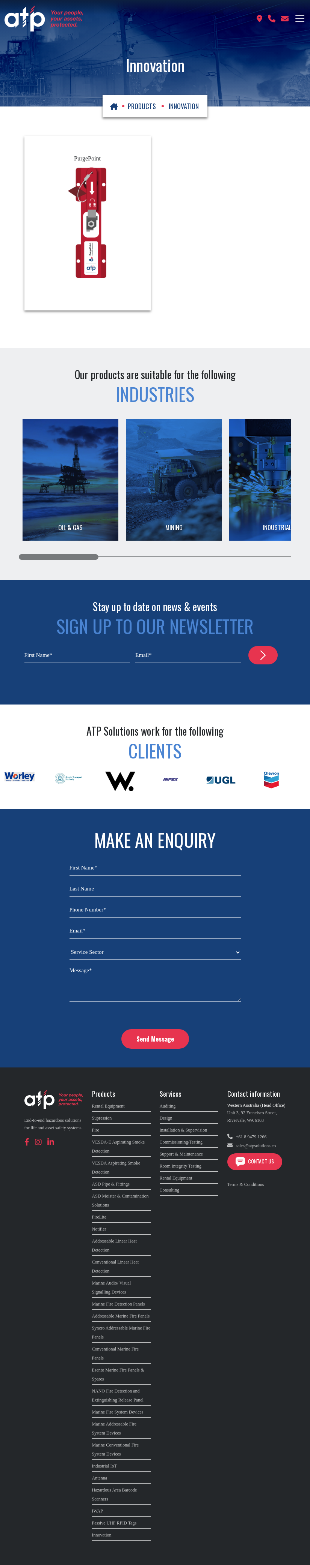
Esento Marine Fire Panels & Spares (118, 1374)
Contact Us (255, 1161)
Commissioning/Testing (181, 1142)
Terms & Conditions (245, 1184)
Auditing (168, 1106)
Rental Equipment (108, 1106)
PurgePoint (87, 158)
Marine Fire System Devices (118, 1412)
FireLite (99, 1217)
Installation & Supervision (183, 1130)
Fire (95, 1130)
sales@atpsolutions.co (251, 1145)
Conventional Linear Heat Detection (115, 1266)
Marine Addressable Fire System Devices (114, 1428)
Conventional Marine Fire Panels (115, 1353)
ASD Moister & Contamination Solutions (120, 1200)
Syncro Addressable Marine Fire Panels (121, 1332)
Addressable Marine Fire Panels (121, 1316)
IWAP (97, 1511)
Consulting (170, 1190)
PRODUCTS (142, 106)
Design (166, 1118)
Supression (102, 1118)
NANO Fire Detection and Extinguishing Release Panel (118, 1395)
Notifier (99, 1229)
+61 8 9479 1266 (247, 1136)
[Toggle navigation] (299, 19)
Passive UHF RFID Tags (114, 1523)
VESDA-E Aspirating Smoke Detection (118, 1146)
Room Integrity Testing (181, 1166)
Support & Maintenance (181, 1154)
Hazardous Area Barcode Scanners (114, 1494)
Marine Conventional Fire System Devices (115, 1449)
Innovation (102, 1535)
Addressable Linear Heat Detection (114, 1245)
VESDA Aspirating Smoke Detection (116, 1167)
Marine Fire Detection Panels (118, 1304)
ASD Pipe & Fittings (111, 1184)
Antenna (99, 1478)
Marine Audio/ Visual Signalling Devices (111, 1287)
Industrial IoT (104, 1466)
